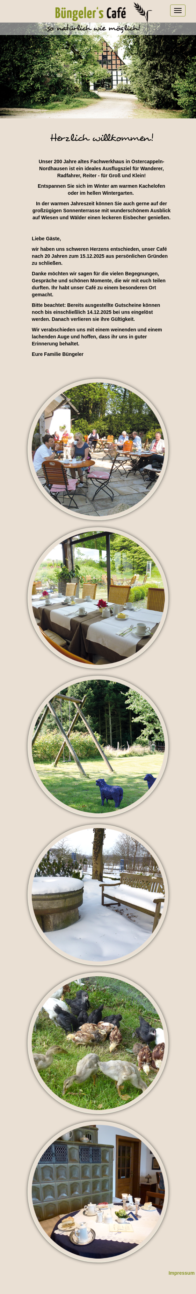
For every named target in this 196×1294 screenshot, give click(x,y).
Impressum (181, 1273)
